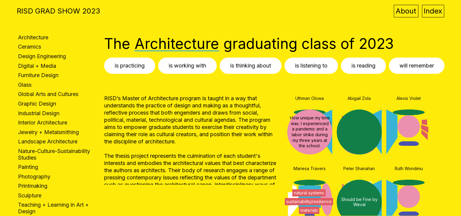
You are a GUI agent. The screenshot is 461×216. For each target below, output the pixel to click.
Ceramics (29, 47)
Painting (28, 167)
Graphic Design (37, 103)
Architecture (33, 37)
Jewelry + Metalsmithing (48, 132)
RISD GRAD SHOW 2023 (58, 11)
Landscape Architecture (47, 141)
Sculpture (29, 195)
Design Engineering (42, 56)
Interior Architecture (42, 122)
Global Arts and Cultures (48, 94)
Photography (34, 176)
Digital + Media (37, 66)
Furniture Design (38, 75)
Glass (25, 85)
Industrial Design (38, 113)
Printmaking (32, 186)
